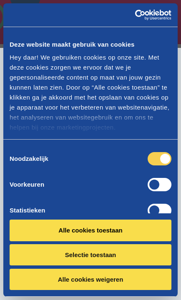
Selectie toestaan (90, 254)
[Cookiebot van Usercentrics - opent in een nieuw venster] (134, 15)
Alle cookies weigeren (90, 279)
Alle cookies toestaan (90, 230)
